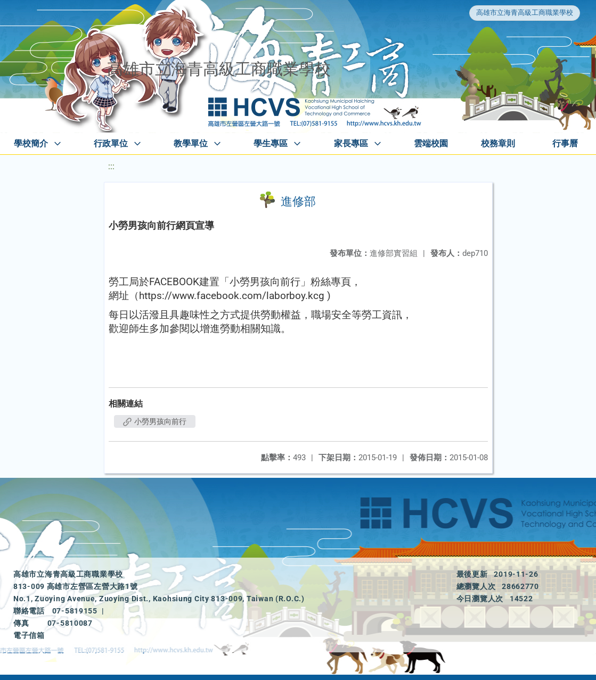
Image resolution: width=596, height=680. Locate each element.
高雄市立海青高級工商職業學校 (524, 12)
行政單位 (111, 143)
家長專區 (351, 143)
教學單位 (191, 143)
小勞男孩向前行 (154, 421)
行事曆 (565, 143)
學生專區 (271, 143)
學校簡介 (31, 143)
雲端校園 (431, 143)
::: (111, 166)
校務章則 (498, 143)
